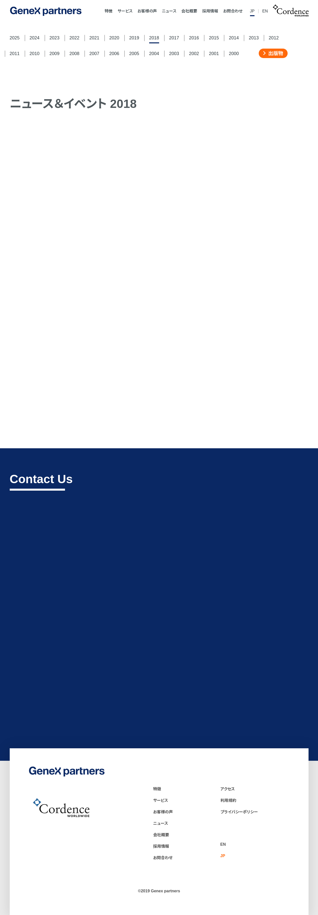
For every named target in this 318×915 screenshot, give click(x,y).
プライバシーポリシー (239, 812)
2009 (55, 53)
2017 (174, 37)
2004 (154, 53)
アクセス (227, 789)
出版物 (273, 53)
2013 (254, 37)
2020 (114, 37)
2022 (74, 37)
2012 (274, 37)
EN (265, 11)
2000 (234, 53)
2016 (194, 37)
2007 (94, 53)
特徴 (109, 11)
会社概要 (189, 11)
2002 (194, 53)
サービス (125, 11)
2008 (74, 53)
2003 (174, 53)
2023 (55, 37)
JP (252, 11)
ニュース (169, 11)
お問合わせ (233, 11)
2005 (134, 53)
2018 (154, 37)
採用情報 (210, 11)
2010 (35, 53)
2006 (114, 53)
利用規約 (228, 800)
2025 (15, 37)
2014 (234, 37)
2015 (214, 37)
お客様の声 (147, 11)
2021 (94, 37)
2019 (134, 37)
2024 (35, 37)
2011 (15, 53)
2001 (214, 53)
